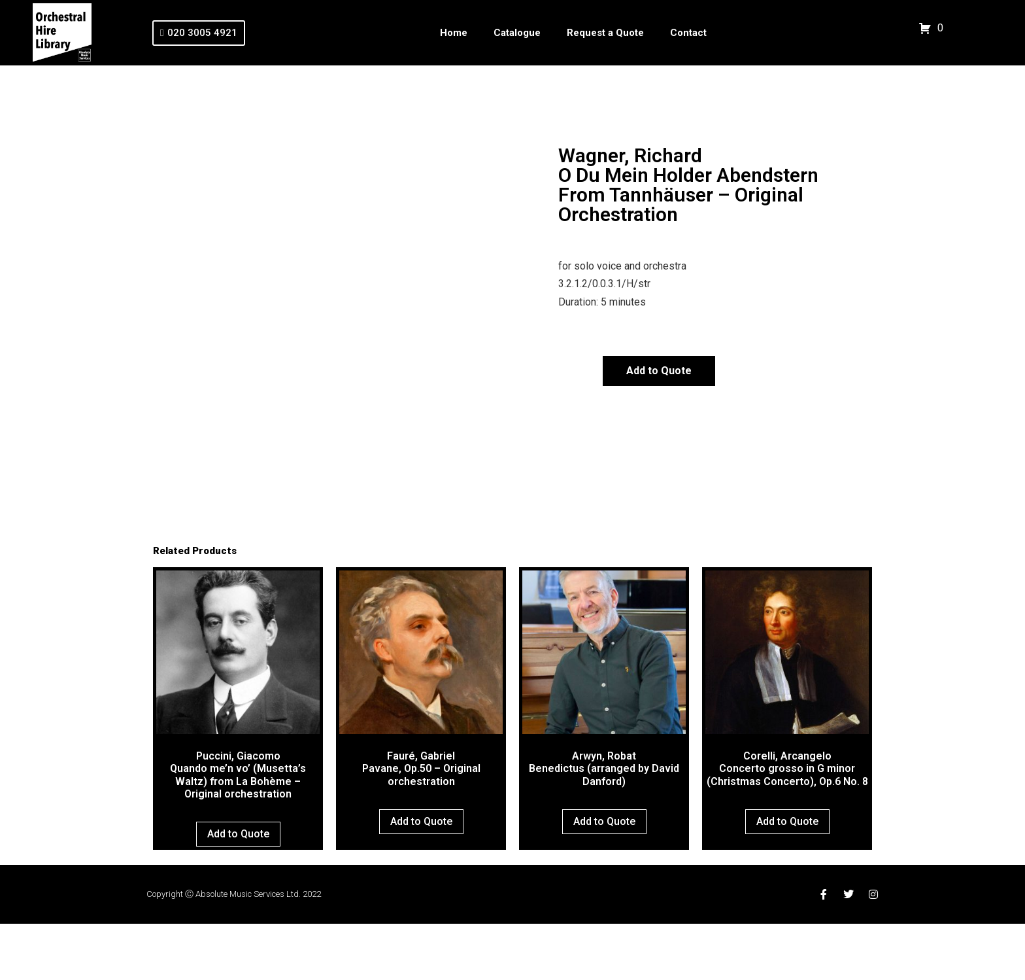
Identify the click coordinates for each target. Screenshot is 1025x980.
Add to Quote (659, 370)
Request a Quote (605, 33)
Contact (688, 33)
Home (453, 33)
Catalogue (517, 33)
